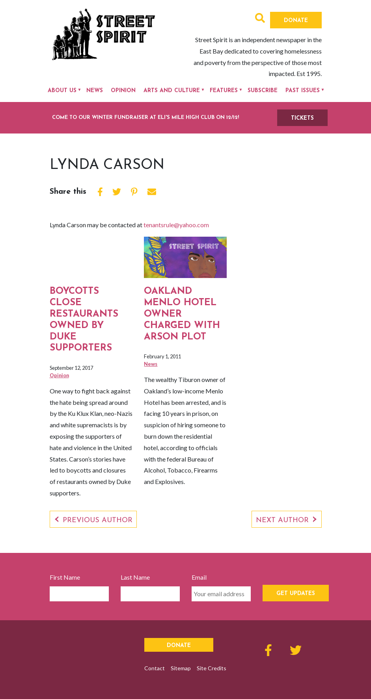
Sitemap (181, 668)
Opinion (123, 91)
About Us (62, 91)
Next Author (282, 520)
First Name (65, 577)
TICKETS (302, 118)
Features (224, 91)
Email (199, 577)
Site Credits (211, 668)
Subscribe (263, 91)
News (94, 91)
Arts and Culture (172, 91)
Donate (296, 21)
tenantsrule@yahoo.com (176, 224)
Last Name (135, 577)
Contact (154, 668)
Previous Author (97, 520)
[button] (260, 19)
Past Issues (302, 91)
